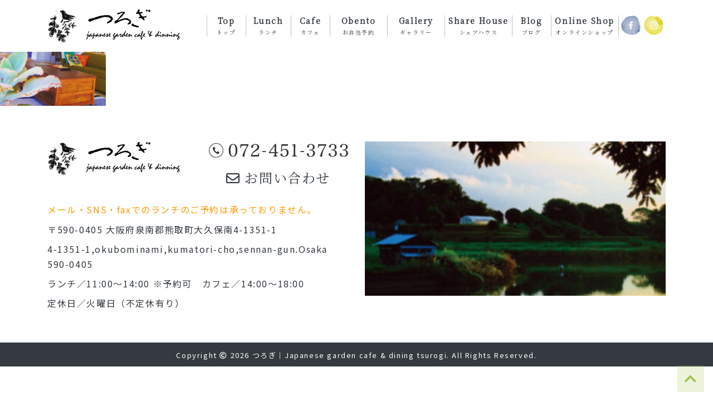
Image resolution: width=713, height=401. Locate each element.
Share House (478, 25)
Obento (358, 25)
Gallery (416, 25)
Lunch (268, 25)
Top (226, 25)
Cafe (310, 25)
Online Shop (584, 25)
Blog (531, 25)
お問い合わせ (278, 177)
